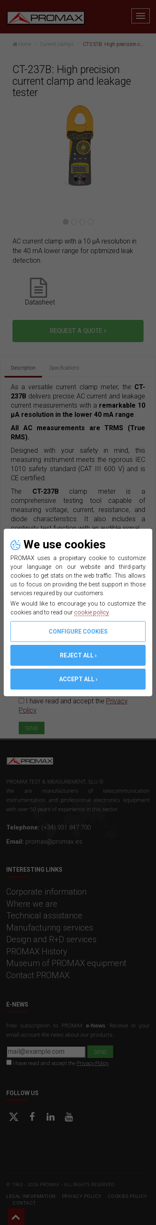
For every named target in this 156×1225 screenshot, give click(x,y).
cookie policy (91, 612)
